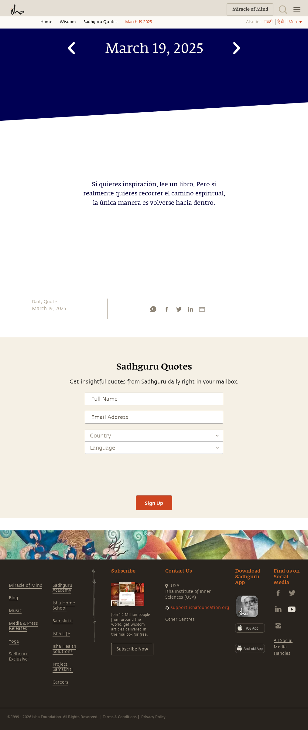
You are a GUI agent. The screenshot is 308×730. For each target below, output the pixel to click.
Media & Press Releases (23, 626)
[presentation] (154, 472)
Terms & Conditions (120, 716)
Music (15, 610)
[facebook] (166, 311)
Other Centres (180, 619)
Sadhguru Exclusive (19, 656)
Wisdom (68, 22)
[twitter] (178, 310)
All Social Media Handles (283, 647)
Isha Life (61, 633)
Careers (60, 682)
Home (46, 22)
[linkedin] (190, 310)
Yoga (14, 641)
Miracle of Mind (25, 585)
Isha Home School (64, 605)
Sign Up (154, 503)
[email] (202, 310)
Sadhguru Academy (62, 588)
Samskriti (63, 621)
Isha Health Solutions (64, 649)
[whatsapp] (153, 310)
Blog (13, 598)
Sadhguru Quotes (100, 22)
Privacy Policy (153, 716)
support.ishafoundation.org (200, 607)
